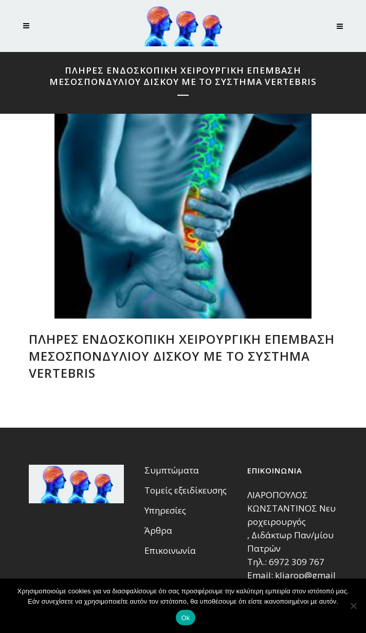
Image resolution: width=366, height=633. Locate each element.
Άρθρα (158, 530)
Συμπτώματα (171, 470)
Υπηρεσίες (165, 510)
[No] (353, 606)
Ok (185, 618)
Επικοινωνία (170, 550)
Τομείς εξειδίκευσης (185, 490)
